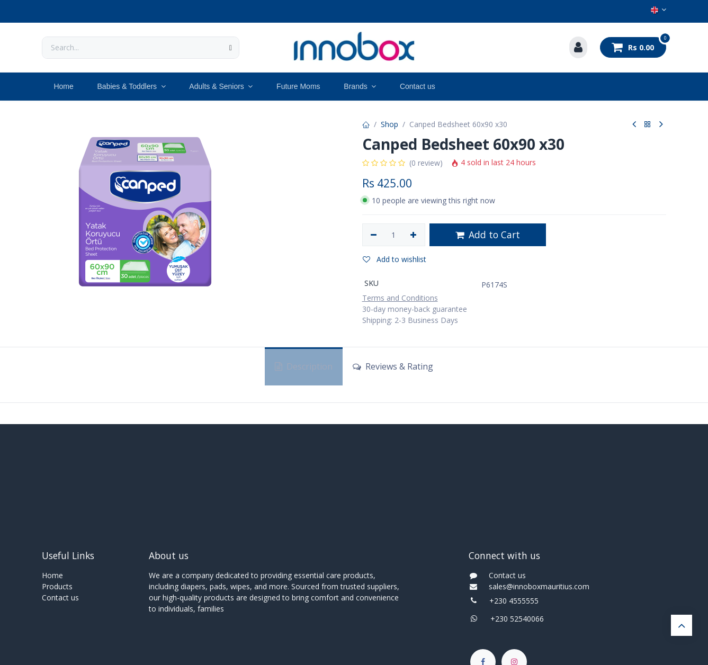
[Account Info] (578, 48)
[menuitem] (63, 87)
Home (52, 575)
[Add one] (413, 235)
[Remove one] (374, 235)
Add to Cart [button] (487, 234)
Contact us (60, 597)
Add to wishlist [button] (394, 259)
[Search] (230, 47)
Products (57, 586)
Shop (389, 124)
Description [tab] (304, 366)
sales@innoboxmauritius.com (535, 586)
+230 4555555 (514, 601)
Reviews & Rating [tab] (393, 366)
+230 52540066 (514, 619)
